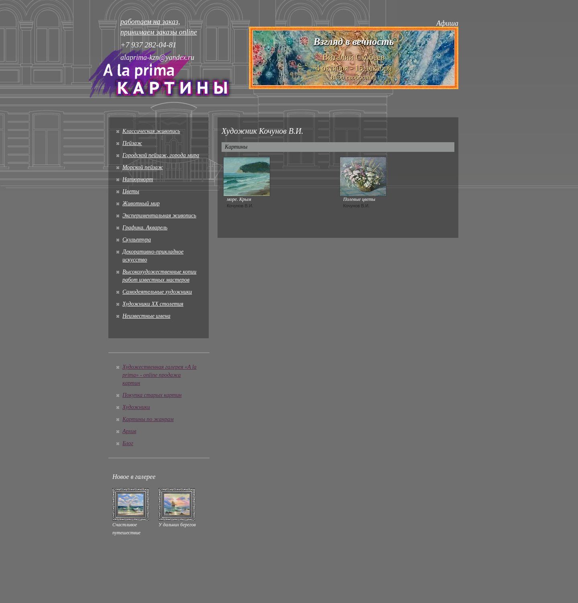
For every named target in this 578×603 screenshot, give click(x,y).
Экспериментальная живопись (159, 216)
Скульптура (136, 240)
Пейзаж (132, 143)
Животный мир (141, 203)
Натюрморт (137, 179)
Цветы (130, 191)
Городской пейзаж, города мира (160, 155)
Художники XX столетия (152, 304)
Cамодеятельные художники (157, 292)
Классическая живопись (151, 131)
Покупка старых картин (151, 395)
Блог (127, 443)
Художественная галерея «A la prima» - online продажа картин (159, 375)
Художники (136, 407)
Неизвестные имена (146, 316)
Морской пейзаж (142, 167)
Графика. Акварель (144, 228)
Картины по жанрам (147, 419)
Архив (129, 431)
